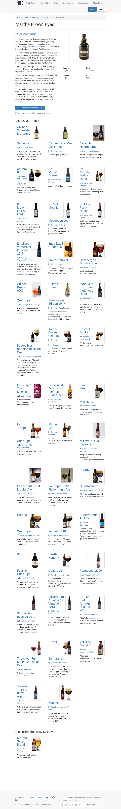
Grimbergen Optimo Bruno (89, 261)
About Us (97, 3)
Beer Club (45, 3)
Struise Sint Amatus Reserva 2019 (85, 603)
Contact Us (19, 798)
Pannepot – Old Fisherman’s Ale (59, 487)
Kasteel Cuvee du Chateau (54, 332)
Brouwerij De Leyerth (59, 663)
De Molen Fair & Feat (21, 209)
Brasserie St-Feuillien (27, 578)
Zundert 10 (55, 703)
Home (19, 17)
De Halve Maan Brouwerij (60, 575)
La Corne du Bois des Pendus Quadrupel (56, 390)
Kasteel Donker (85, 330)
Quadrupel (90, 71)
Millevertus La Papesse (89, 442)
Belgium (65, 71)
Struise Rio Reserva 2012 (26, 615)
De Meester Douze (54, 172)
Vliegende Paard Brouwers (92, 490)
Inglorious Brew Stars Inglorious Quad (87, 289)
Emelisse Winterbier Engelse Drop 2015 (26, 248)
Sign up (92, 9)
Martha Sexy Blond (22, 741)
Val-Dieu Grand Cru (87, 643)
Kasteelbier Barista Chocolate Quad (29, 349)
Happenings (83, 3)
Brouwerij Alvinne (26, 148)
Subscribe (91, 805)
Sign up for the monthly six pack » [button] (30, 108)
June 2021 (46, 17)
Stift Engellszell (57, 264)
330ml (88, 78)
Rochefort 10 (57, 531)
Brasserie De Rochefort (60, 535)
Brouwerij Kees (25, 396)
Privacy (31, 798)
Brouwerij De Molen (58, 225)
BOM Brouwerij (25, 669)
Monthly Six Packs (32, 17)
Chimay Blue (22, 170)
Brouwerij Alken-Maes (90, 267)
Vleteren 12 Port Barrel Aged (22, 691)
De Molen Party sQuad (86, 207)
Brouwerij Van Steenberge (29, 305)
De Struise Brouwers (27, 494)
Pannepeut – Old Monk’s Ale (28, 487)
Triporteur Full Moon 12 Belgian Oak (28, 662)
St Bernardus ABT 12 (88, 516)
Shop (56, 3)
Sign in (101, 9)
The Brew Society (27, 33)
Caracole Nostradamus (89, 145)
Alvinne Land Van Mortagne (60, 145)
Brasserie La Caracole (90, 151)
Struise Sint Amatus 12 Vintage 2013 (56, 602)
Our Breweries (68, 3)
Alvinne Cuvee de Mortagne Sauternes (24, 135)
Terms (40, 798)
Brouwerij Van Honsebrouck (30, 356)
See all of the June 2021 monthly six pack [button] (33, 113)
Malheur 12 (54, 426)
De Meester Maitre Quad (85, 174)
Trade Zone (31, 3)
